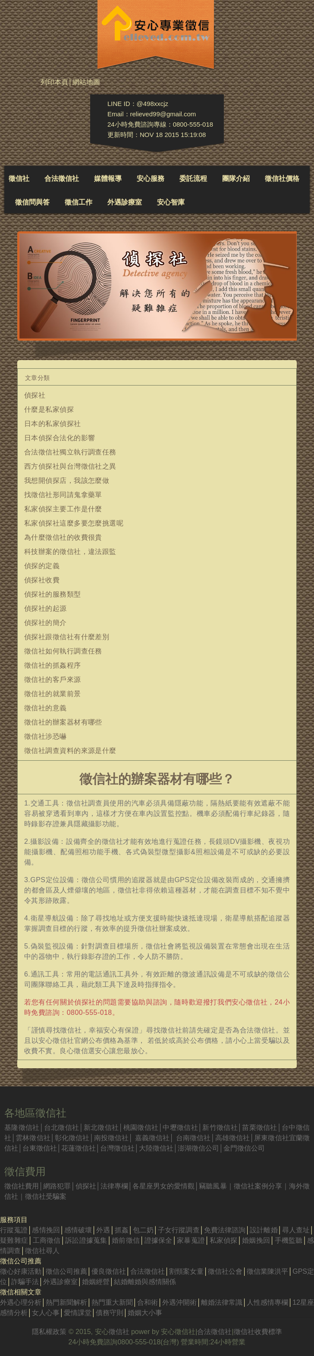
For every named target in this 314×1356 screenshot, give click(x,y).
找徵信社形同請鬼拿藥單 (63, 494)
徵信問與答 (32, 202)
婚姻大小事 (145, 1312)
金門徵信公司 (244, 1148)
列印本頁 (54, 82)
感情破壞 (78, 1230)
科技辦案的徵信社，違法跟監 (70, 551)
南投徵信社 (111, 1137)
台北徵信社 (61, 1127)
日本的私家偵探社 (52, 423)
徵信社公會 (225, 1271)
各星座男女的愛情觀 (163, 1186)
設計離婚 (263, 1230)
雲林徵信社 (33, 1137)
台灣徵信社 (117, 1148)
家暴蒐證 (191, 1240)
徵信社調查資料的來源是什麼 (70, 750)
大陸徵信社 (156, 1148)
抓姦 (121, 1230)
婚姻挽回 (256, 1240)
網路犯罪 (57, 1186)
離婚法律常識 (221, 1302)
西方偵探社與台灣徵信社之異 (70, 466)
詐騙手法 (25, 1281)
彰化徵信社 (72, 1137)
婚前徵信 (126, 1240)
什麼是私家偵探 (49, 409)
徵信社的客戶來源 (52, 679)
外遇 (103, 1230)
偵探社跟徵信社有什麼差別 (66, 637)
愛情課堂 (77, 1312)
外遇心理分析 (20, 1302)
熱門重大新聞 (112, 1302)
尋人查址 (296, 1230)
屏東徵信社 (271, 1137)
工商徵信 (46, 1240)
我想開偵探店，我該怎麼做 (66, 480)
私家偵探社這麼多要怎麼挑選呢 (73, 523)
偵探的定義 (42, 565)
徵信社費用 (21, 1186)
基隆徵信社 (22, 1127)
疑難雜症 (14, 1240)
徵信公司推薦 (66, 1271)
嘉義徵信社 (152, 1137)
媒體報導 (108, 178)
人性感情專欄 (267, 1302)
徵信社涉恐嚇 (45, 736)
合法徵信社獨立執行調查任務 (70, 452)
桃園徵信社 (140, 1127)
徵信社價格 (282, 178)
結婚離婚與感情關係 (145, 1281)
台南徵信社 (193, 1137)
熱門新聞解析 (66, 1302)
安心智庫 (171, 202)
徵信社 (19, 178)
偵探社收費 (42, 580)
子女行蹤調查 (179, 1230)
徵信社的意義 (45, 708)
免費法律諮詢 (225, 1230)
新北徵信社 (101, 1127)
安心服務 (150, 178)
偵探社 (34, 395)
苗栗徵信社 (259, 1127)
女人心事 (46, 1312)
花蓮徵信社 (78, 1148)
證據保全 (158, 1240)
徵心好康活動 (20, 1271)
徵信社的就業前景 (52, 693)
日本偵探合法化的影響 (59, 438)
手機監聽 (288, 1240)
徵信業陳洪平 (267, 1271)
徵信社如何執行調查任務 (63, 651)
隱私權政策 (49, 1331)
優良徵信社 (108, 1271)
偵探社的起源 (45, 608)
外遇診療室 (124, 202)
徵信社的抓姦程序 (52, 665)
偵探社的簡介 (45, 622)
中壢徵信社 (180, 1127)
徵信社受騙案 (45, 1196)
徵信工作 (78, 202)
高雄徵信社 (232, 1137)
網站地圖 (86, 82)
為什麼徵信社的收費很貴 (63, 537)
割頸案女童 (186, 1271)
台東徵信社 (39, 1148)
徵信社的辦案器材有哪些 (63, 722)
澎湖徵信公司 (198, 1148)
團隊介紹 (236, 178)
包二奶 (143, 1230)
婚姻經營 (96, 1281)
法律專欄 (114, 1186)
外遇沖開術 (179, 1302)
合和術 (147, 1302)
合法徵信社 (61, 178)
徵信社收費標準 (258, 1331)
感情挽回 (46, 1230)
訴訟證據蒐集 (86, 1240)
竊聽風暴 (212, 1186)
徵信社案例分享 (258, 1186)
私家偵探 (223, 1240)
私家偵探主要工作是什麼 (63, 509)
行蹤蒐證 (14, 1230)
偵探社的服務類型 (52, 594)
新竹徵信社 (220, 1127)
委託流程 (193, 178)
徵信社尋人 (42, 1250)
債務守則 (109, 1312)
